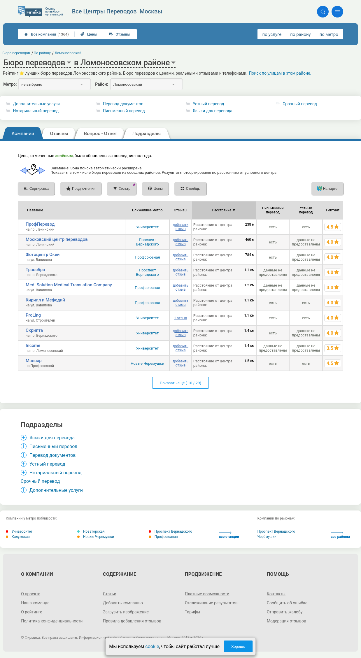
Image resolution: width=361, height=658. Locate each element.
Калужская (18, 537)
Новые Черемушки (147, 363)
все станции (229, 535)
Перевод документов (123, 104)
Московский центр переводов (57, 239)
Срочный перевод (300, 104)
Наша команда (35, 603)
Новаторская (91, 531)
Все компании (46, 34)
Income (33, 345)
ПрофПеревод (40, 224)
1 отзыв (180, 318)
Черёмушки (266, 537)
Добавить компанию (123, 603)
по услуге (272, 34)
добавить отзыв (180, 227)
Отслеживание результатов (211, 603)
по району (300, 34)
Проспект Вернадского (147, 242)
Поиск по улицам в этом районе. (280, 73)
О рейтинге (31, 612)
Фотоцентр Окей (42, 254)
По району (42, 53)
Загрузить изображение (126, 612)
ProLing (33, 315)
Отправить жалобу (285, 612)
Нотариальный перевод (36, 111)
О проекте (30, 594)
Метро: (10, 84)
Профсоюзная (147, 257)
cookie (152, 646)
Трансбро (35, 269)
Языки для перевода (212, 111)
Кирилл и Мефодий (45, 300)
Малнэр (34, 360)
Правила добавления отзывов (132, 621)
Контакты (276, 594)
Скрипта (34, 330)
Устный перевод (208, 104)
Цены (88, 34)
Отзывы (119, 34)
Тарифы (192, 612)
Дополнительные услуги (36, 104)
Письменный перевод (124, 111)
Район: (101, 84)
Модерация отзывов (286, 621)
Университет (147, 227)
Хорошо (238, 646)
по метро (329, 34)
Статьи (109, 594)
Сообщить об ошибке (287, 603)
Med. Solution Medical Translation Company (69, 284)
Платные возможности (207, 594)
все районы (340, 535)
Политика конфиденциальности (52, 621)
